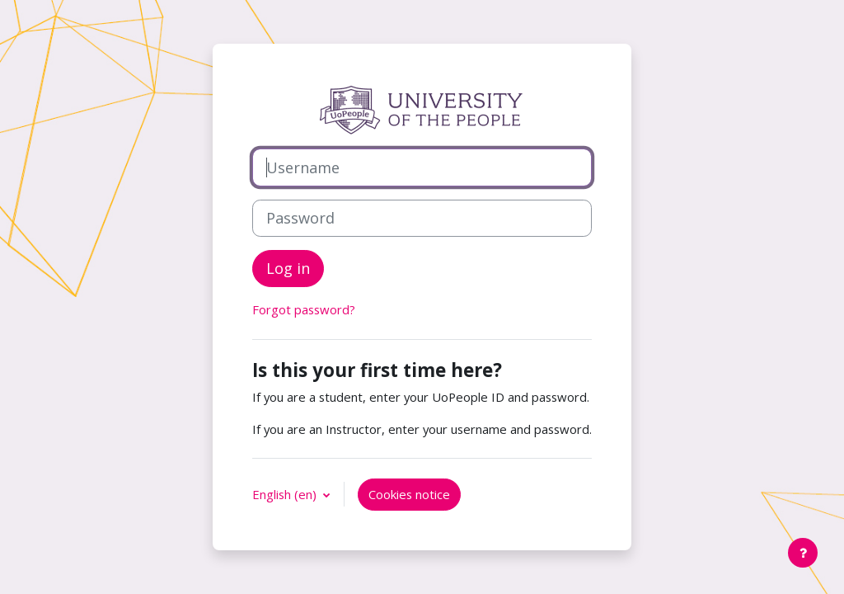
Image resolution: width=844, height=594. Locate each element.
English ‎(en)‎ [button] (286, 494)
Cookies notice (409, 494)
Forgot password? (303, 309)
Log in (288, 268)
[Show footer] (803, 553)
